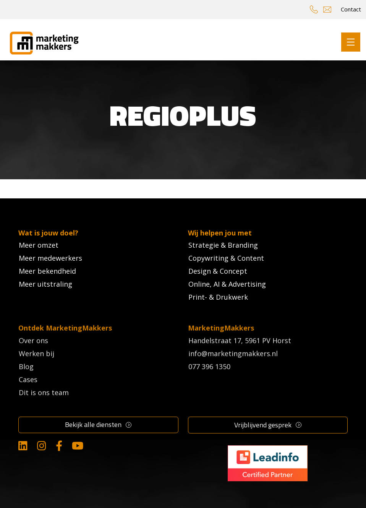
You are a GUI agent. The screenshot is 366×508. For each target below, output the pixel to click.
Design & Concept (217, 271)
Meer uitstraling (45, 284)
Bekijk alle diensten (93, 424)
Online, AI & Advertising (227, 284)
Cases (28, 393)
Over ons (33, 354)
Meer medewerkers (50, 258)
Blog (26, 380)
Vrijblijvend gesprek (263, 425)
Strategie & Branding (223, 245)
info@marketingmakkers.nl (233, 367)
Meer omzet (38, 245)
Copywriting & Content (226, 258)
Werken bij (36, 367)
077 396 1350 (209, 380)
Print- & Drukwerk (218, 297)
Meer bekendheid (47, 271)
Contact (351, 9)
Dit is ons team (44, 406)
